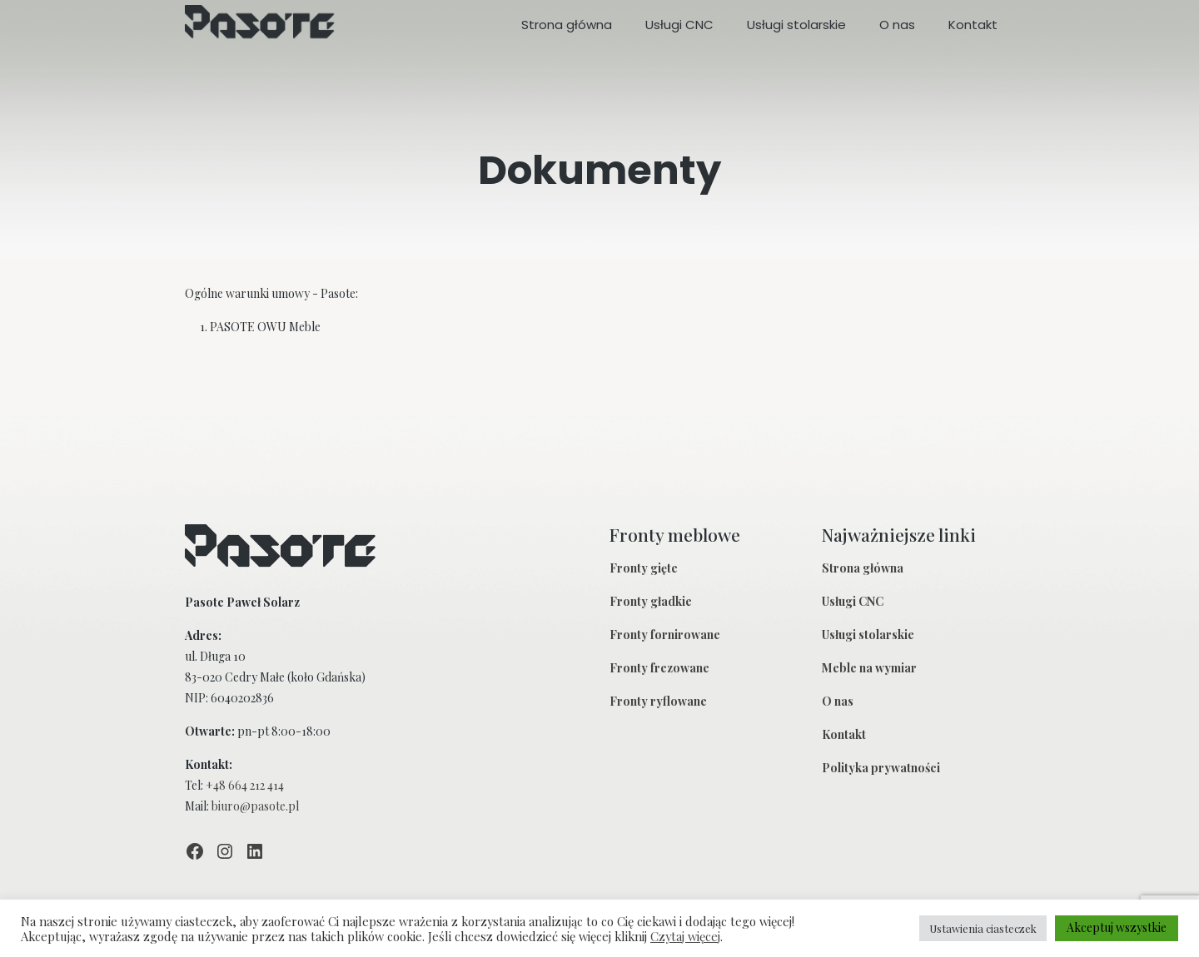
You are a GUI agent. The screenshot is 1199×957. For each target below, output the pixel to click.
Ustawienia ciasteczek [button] (983, 928)
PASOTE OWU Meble (265, 327)
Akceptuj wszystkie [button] (1117, 927)
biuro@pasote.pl (255, 806)
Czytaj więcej (685, 936)
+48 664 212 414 (245, 785)
